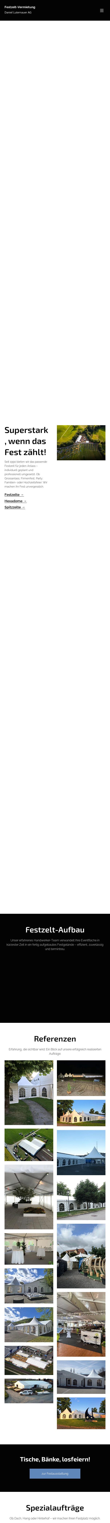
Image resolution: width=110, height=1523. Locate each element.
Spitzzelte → (15, 507)
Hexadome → (16, 501)
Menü (101, 10)
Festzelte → (14, 495)
